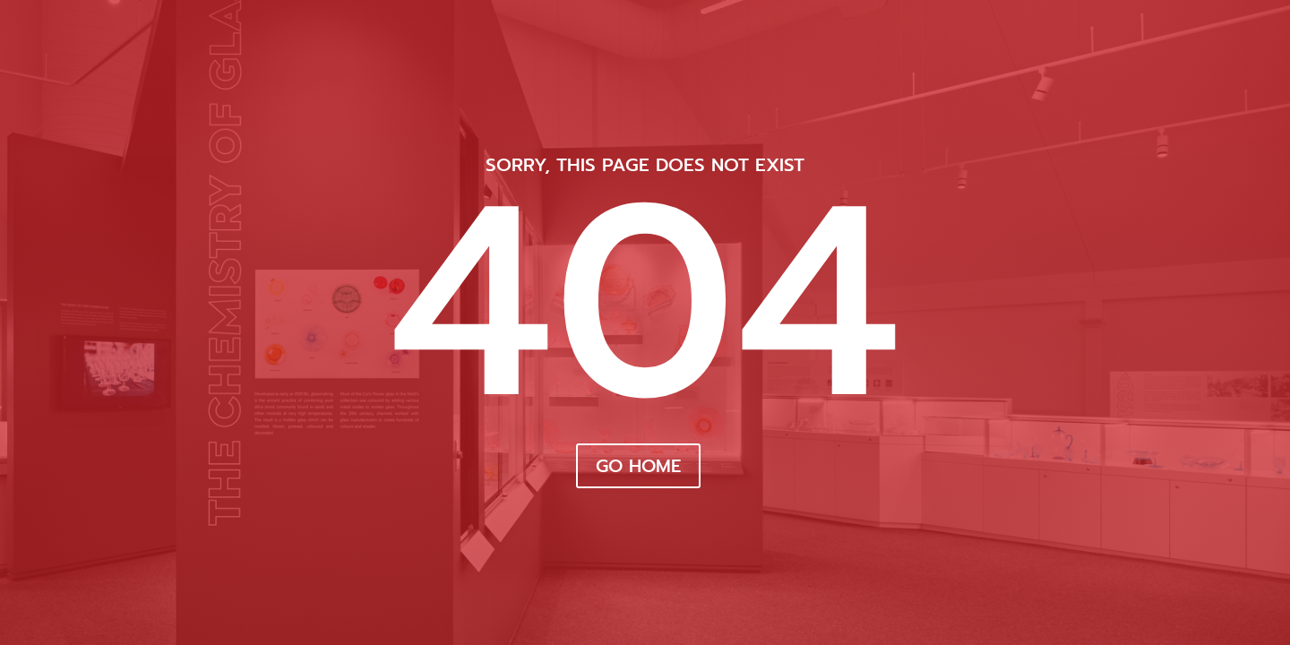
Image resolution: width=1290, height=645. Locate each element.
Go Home (638, 465)
